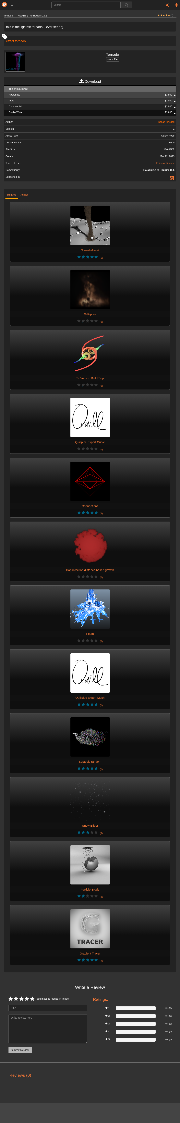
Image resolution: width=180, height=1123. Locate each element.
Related (11, 194)
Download (90, 81)
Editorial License (165, 163)
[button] (13, 5)
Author (24, 194)
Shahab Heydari (165, 122)
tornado (20, 41)
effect (10, 41)
